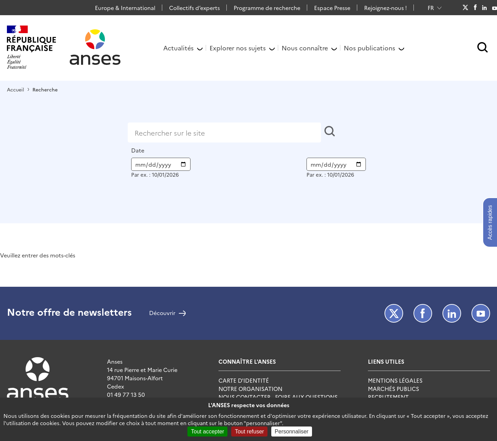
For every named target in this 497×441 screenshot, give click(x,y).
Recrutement (388, 397)
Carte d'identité (243, 380)
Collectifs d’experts (194, 7)
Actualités (178, 47)
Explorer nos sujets (237, 47)
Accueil (15, 89)
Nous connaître (305, 47)
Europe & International (125, 7)
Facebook (475, 7)
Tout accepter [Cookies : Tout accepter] (207, 431)
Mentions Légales (395, 380)
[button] (482, 48)
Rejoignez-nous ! (385, 7)
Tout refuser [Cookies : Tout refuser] (249, 431)
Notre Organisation (250, 388)
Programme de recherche (267, 7)
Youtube (494, 7)
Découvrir (162, 313)
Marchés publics (393, 388)
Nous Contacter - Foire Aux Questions (278, 397)
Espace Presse (332, 7)
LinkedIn (484, 7)
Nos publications (369, 47)
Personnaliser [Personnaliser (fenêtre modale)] (292, 431)
